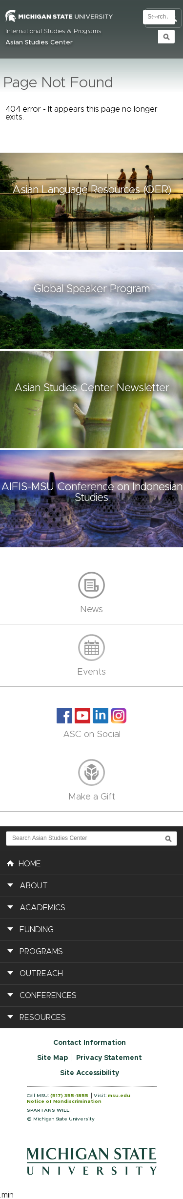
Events (91, 672)
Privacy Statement (109, 1058)
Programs (41, 952)
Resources (43, 1017)
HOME (24, 863)
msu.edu (119, 1095)
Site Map (52, 1058)
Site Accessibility (89, 1073)
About (34, 886)
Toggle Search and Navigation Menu (163, 18)
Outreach (41, 974)
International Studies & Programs (53, 31)
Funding (37, 930)
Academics (42, 908)
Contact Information (89, 1042)
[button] (91, 201)
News (91, 609)
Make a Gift (91, 797)
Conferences (48, 995)
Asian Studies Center (39, 43)
